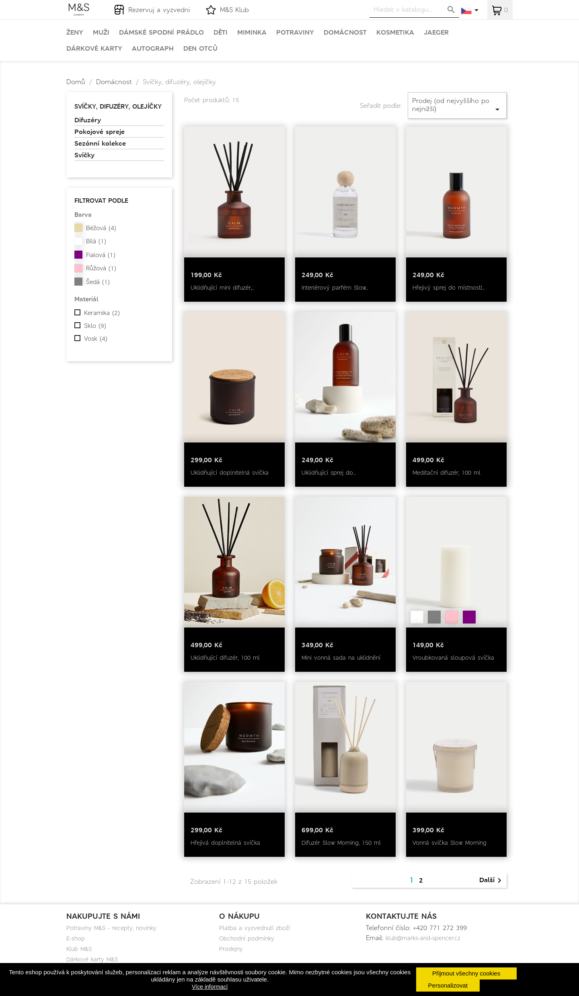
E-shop (75, 938)
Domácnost (345, 33)
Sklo (95, 326)
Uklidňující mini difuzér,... (222, 287)
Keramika (102, 313)
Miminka (252, 33)
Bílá (96, 241)
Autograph (153, 49)
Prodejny (231, 949)
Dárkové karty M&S (92, 959)
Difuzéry (87, 120)
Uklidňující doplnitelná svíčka (230, 472)
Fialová (100, 255)
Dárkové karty (94, 49)
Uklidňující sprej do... (328, 472)
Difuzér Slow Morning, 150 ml (341, 842)
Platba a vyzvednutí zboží (254, 928)
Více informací (210, 987)
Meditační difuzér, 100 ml (446, 472)
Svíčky (84, 155)
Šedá (98, 282)
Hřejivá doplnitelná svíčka (225, 842)
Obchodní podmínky (246, 938)
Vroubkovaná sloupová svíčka (453, 657)
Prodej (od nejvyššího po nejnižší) (457, 105)
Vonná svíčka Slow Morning (450, 842)
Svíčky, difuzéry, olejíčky (118, 106)
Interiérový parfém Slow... (335, 287)
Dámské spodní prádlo (161, 33)
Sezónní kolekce (100, 144)
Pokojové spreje (99, 132)
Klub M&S (79, 949)
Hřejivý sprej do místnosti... (449, 287)
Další (491, 880)
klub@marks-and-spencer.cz (423, 938)
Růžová (101, 268)
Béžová (101, 228)
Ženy (74, 33)
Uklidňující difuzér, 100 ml (225, 657)
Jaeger (436, 33)
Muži (101, 33)
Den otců (200, 49)
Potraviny (295, 33)
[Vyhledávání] (414, 9)
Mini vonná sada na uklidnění (341, 657)
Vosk (95, 339)
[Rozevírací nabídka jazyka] (470, 11)
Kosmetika (395, 33)
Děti (221, 33)
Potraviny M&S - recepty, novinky (111, 928)
